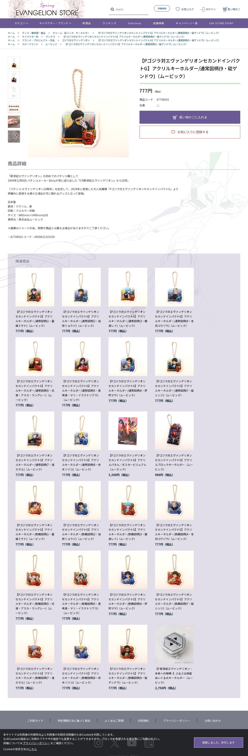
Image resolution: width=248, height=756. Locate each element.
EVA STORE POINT (221, 23)
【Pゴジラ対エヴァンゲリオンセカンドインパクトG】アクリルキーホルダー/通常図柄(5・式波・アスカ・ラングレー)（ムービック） (35, 390)
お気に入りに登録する (192, 132)
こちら (33, 749)
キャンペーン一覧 (187, 23)
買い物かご (231, 9)
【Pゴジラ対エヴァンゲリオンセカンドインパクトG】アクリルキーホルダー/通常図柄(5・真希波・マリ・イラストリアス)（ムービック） (81, 390)
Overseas (134, 23)
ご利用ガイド (35, 721)
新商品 (87, 23)
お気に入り (187, 9)
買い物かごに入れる (193, 117)
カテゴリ (20, 23)
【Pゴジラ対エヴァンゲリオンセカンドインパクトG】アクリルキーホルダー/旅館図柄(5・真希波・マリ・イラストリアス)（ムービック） (81, 604)
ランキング (109, 23)
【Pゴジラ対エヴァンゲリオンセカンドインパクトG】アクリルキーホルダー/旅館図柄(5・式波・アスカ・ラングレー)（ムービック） (35, 604)
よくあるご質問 (114, 721)
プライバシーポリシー (176, 721)
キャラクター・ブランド (53, 23)
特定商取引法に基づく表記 (74, 721)
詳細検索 (162, 8)
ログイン (211, 9)
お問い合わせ (213, 721)
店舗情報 (158, 23)
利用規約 (143, 721)
